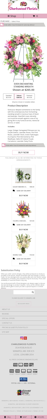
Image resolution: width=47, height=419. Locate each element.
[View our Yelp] (25, 339)
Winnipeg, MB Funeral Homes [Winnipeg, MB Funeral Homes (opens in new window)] (13, 401)
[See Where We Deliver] (23, 303)
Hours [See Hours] (39, 417)
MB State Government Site (33, 407)
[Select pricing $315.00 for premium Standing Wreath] (29, 96)
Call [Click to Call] (7, 417)
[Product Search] (24, 292)
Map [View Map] (23, 417)
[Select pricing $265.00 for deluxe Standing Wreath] (19, 96)
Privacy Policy (9, 411)
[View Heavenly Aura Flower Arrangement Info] (23, 244)
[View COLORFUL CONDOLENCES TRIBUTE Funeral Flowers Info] (23, 210)
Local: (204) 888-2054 (24, 354)
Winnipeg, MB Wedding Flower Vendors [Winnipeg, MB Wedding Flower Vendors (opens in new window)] (23, 404)
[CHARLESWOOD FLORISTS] (23, 11)
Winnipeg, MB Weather (12, 407)
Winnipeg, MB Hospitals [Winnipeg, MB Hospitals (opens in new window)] (35, 401)
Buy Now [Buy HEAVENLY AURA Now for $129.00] (23, 263)
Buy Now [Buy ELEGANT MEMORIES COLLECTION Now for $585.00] (23, 195)
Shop (12, 16)
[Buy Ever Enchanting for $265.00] (23, 152)
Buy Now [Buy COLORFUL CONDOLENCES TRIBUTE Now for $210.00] (23, 229)
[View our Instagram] (21, 339)
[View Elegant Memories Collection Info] (23, 176)
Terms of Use (38, 411)
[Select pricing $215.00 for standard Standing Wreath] (8, 96)
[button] (23, 379)
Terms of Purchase (24, 411)
